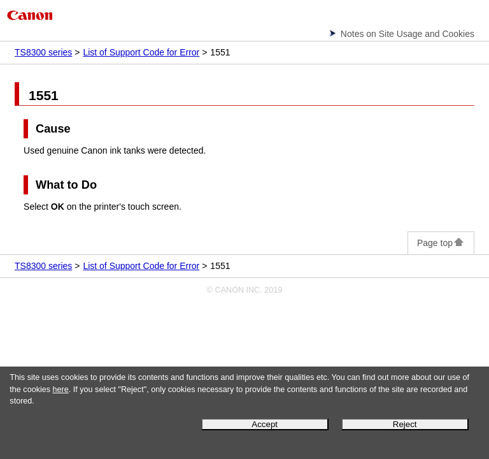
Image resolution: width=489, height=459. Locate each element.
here (61, 389)
